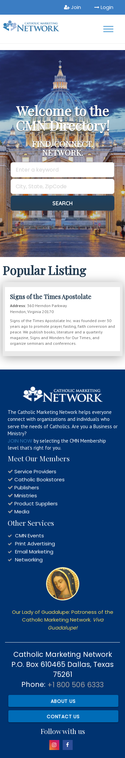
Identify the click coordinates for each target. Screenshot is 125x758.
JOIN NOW (20, 440)
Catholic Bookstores (39, 479)
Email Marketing (34, 551)
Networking (29, 559)
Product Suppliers (36, 503)
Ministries (25, 495)
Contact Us (63, 716)
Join (72, 7)
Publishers (26, 487)
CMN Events (29, 535)
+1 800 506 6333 (75, 685)
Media (21, 511)
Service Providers (35, 471)
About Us (63, 701)
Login (103, 7)
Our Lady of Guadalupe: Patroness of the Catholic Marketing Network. (62, 619)
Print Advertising (35, 543)
